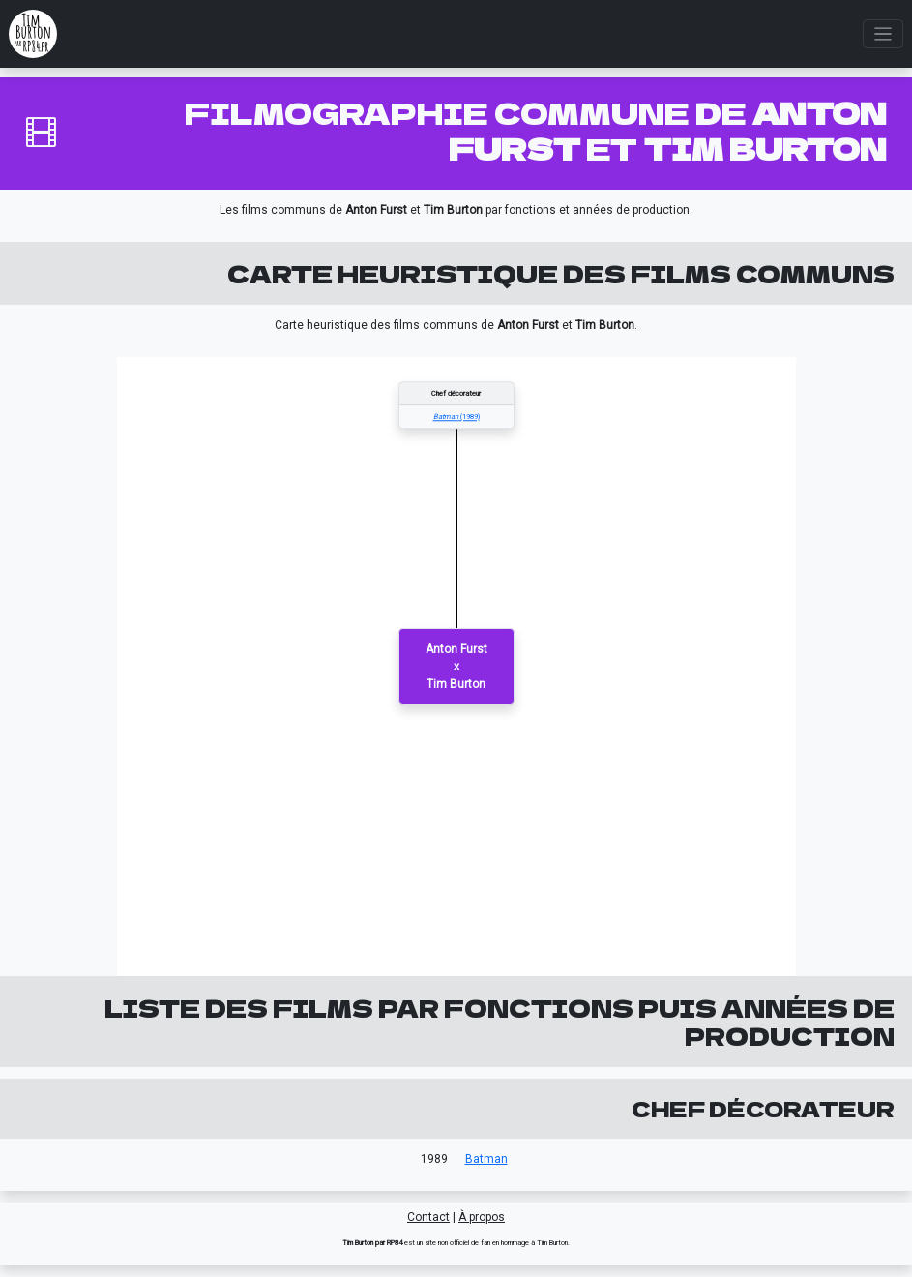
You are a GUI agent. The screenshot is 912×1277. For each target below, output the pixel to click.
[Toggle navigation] (883, 34)
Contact (428, 1217)
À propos (481, 1217)
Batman (486, 1159)
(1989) (456, 416)
